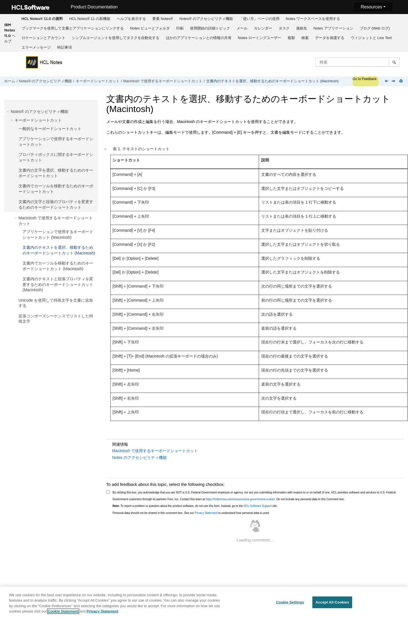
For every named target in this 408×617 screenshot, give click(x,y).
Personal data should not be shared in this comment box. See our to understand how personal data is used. (191, 512)
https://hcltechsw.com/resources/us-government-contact (240, 499)
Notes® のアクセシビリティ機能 (206, 19)
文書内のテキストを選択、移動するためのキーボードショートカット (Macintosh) (272, 81)
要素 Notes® (162, 19)
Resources (371, 6)
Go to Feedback (365, 79)
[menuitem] (42, 19)
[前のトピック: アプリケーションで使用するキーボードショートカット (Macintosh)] (387, 81)
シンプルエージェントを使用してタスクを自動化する (115, 38)
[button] (8, 111)
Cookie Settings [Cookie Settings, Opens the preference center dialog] (290, 602)
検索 (305, 38)
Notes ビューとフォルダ (150, 28)
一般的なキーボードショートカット (50, 128)
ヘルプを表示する (131, 19)
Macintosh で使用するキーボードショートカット (162, 81)
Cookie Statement (63, 611)
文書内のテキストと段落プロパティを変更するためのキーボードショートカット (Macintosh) (57, 284)
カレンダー (263, 28)
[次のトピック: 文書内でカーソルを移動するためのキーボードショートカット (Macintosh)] (394, 81)
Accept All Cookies (332, 602)
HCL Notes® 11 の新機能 (89, 19)
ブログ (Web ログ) (375, 28)
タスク (284, 28)
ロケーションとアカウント (43, 38)
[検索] (394, 62)
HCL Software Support (258, 505)
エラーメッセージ (36, 47)
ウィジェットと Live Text (371, 38)
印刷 (180, 28)
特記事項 (64, 47)
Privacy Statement (206, 512)
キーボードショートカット (98, 81)
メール (242, 28)
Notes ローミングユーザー (259, 38)
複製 (291, 38)
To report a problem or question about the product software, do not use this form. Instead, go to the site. (195, 505)
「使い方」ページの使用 (259, 19)
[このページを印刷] (401, 81)
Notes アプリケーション (333, 28)
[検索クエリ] (357, 62)
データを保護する (329, 38)
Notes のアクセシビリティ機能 (139, 457)
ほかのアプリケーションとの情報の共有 (198, 38)
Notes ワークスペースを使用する (313, 19)
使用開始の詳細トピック (210, 28)
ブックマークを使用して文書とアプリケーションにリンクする (73, 28)
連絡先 (301, 28)
